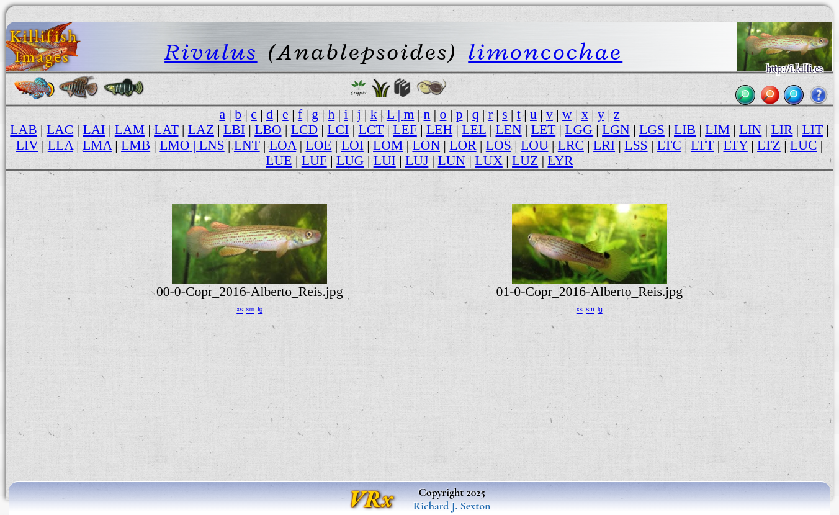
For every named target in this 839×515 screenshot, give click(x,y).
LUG (350, 160)
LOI (352, 145)
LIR (781, 129)
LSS (635, 145)
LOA (282, 145)
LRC (571, 145)
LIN (750, 129)
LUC (803, 145)
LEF (405, 129)
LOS (498, 145)
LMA (97, 145)
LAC (60, 129)
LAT (166, 129)
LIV (27, 145)
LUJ (416, 160)
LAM (130, 129)
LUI (385, 160)
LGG (579, 129)
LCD (304, 129)
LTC (669, 145)
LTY (736, 145)
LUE (279, 160)
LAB (23, 129)
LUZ (525, 160)
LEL (474, 129)
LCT (371, 129)
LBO (267, 129)
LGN (616, 129)
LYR (560, 160)
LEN (508, 129)
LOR (462, 145)
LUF (314, 160)
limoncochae (545, 51)
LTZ (769, 145)
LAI (94, 129)
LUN (452, 160)
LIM (717, 129)
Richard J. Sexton (452, 506)
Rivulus (211, 51)
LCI (338, 129)
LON (426, 145)
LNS (212, 145)
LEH (439, 129)
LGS (652, 129)
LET (543, 129)
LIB (685, 129)
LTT (702, 145)
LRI (604, 145)
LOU (535, 145)
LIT (812, 129)
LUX (489, 160)
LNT (247, 145)
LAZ (201, 129)
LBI (234, 129)
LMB (135, 145)
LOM (388, 145)
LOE (318, 145)
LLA (60, 145)
